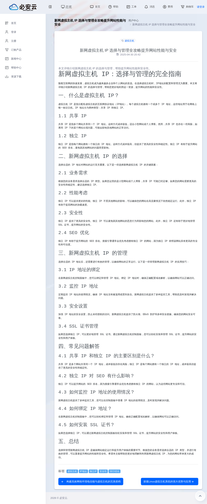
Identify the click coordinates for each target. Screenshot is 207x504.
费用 (167, 6)
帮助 (112, 6)
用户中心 (133, 20)
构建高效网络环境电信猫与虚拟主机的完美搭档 (91, 481)
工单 (131, 6)
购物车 (187, 6)
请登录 (201, 6)
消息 (149, 6)
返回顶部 (200, 496)
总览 (66, 7)
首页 (94, 6)
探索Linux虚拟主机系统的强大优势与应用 (168, 481)
